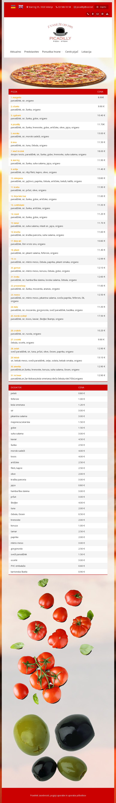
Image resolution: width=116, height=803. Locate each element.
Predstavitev (31, 51)
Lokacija (86, 51)
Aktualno (15, 51)
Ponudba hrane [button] (51, 51)
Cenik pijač (71, 51)
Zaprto (101, 7)
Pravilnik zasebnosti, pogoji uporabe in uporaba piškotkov (58, 795)
